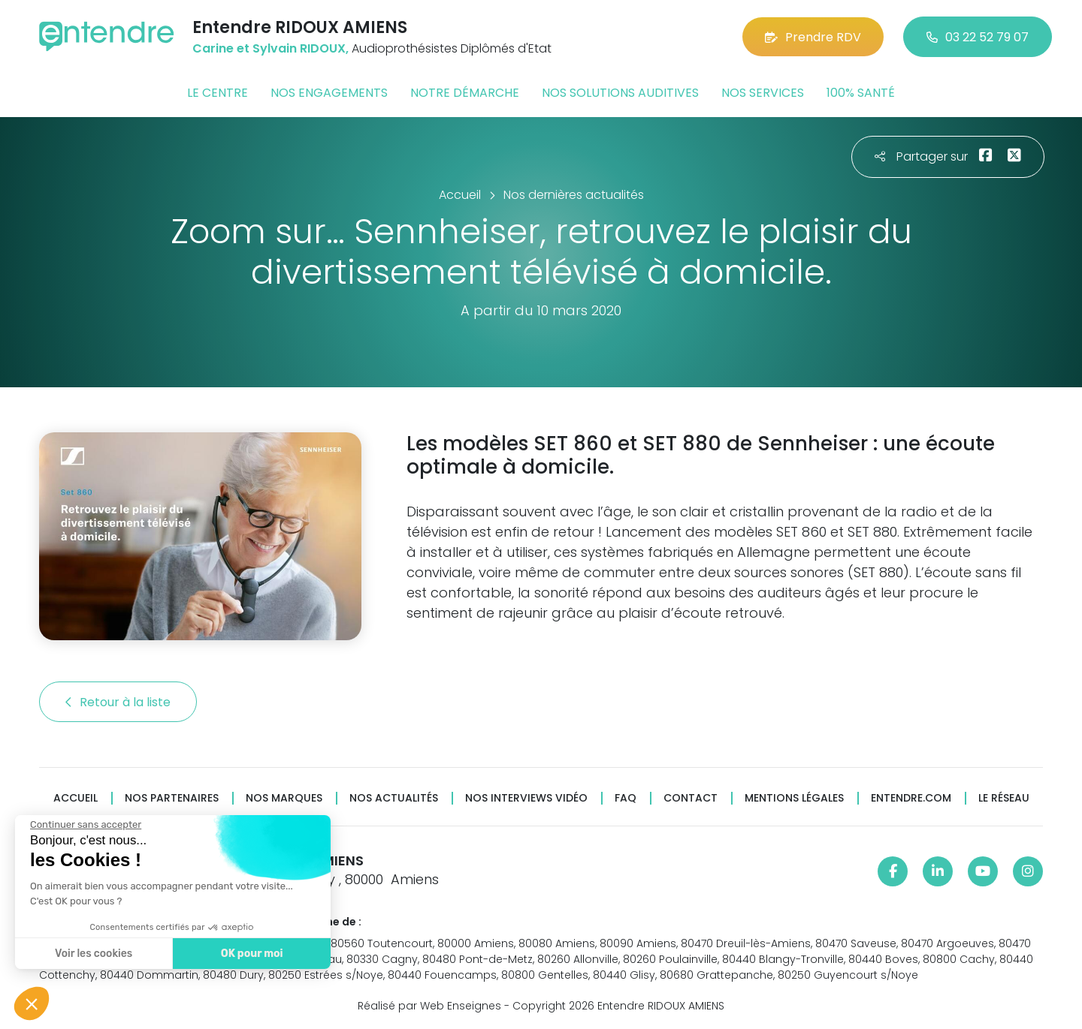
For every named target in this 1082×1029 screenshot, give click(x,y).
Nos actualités (393, 798)
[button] (32, 1003)
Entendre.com (911, 798)
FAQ (625, 798)
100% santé (861, 92)
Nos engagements (329, 92)
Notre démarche (464, 92)
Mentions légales (794, 798)
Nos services (762, 92)
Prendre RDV (813, 37)
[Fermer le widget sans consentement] (85, 824)
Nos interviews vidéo (526, 798)
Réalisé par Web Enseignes (429, 1005)
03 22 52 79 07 (977, 37)
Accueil (75, 798)
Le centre (217, 92)
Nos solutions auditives (620, 92)
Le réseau (1003, 798)
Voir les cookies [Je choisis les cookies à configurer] (92, 953)
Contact (690, 798)
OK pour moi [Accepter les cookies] (251, 953)
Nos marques (284, 798)
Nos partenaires (172, 798)
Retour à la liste (118, 702)
